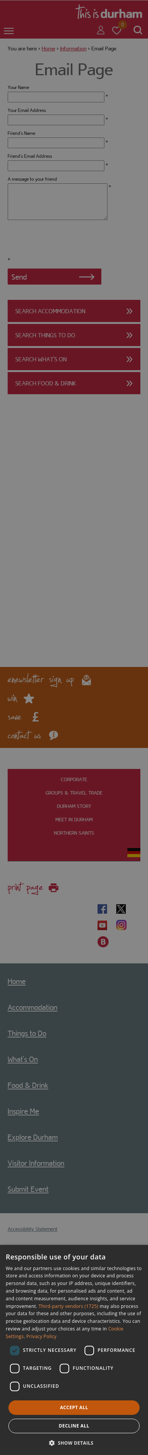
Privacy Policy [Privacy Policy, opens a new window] (41, 1336)
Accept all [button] (74, 1407)
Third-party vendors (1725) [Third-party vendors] (68, 1306)
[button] (74, 1442)
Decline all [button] (74, 1426)
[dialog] (74, 1350)
